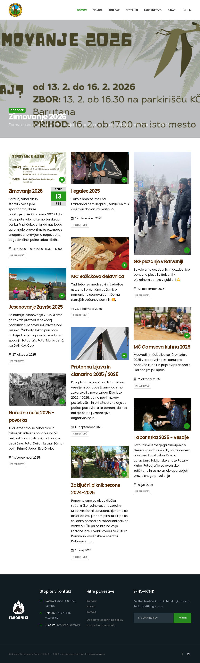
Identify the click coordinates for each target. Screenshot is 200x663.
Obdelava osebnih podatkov (105, 619)
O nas (171, 10)
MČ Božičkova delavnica (97, 276)
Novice (97, 10)
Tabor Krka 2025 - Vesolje (161, 437)
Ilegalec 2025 (85, 191)
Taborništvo (153, 10)
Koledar (114, 10)
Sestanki (132, 10)
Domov (82, 10)
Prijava (183, 617)
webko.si (100, 654)
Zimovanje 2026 (26, 191)
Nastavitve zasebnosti (100, 625)
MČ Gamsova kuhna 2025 (162, 347)
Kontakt (91, 612)
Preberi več (17, 255)
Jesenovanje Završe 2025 (35, 307)
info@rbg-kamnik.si (69, 625)
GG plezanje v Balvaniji (158, 261)
